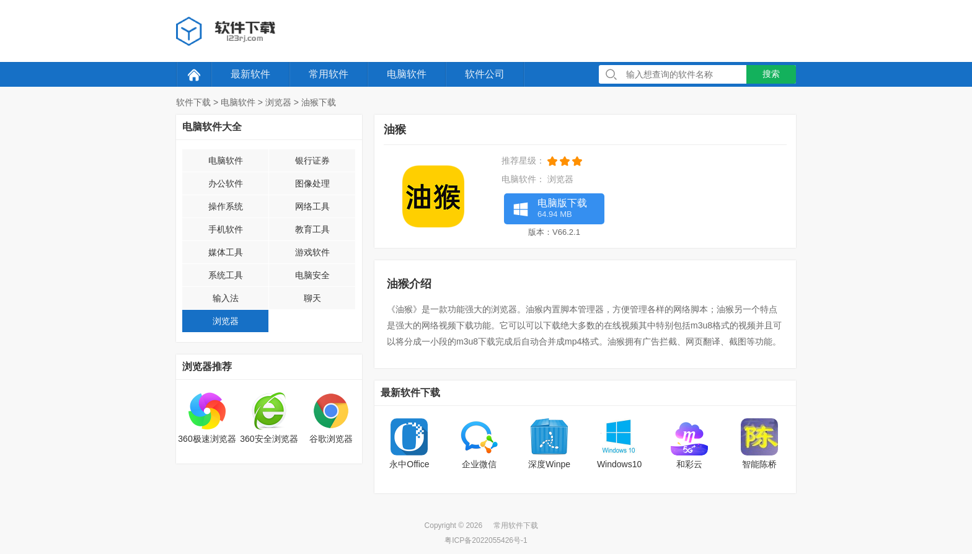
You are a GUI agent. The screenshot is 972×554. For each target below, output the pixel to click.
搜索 (771, 74)
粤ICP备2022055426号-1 (485, 540)
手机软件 (225, 229)
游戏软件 (312, 252)
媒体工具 (225, 252)
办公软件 (225, 183)
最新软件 (250, 74)
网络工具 (312, 206)
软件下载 (193, 102)
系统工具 (225, 275)
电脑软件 (406, 74)
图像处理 (312, 183)
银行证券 (312, 160)
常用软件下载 (515, 525)
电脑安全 (312, 275)
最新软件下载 (410, 392)
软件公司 (485, 74)
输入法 (226, 298)
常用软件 (328, 74)
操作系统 (225, 206)
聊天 (312, 298)
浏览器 (278, 102)
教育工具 (312, 229)
